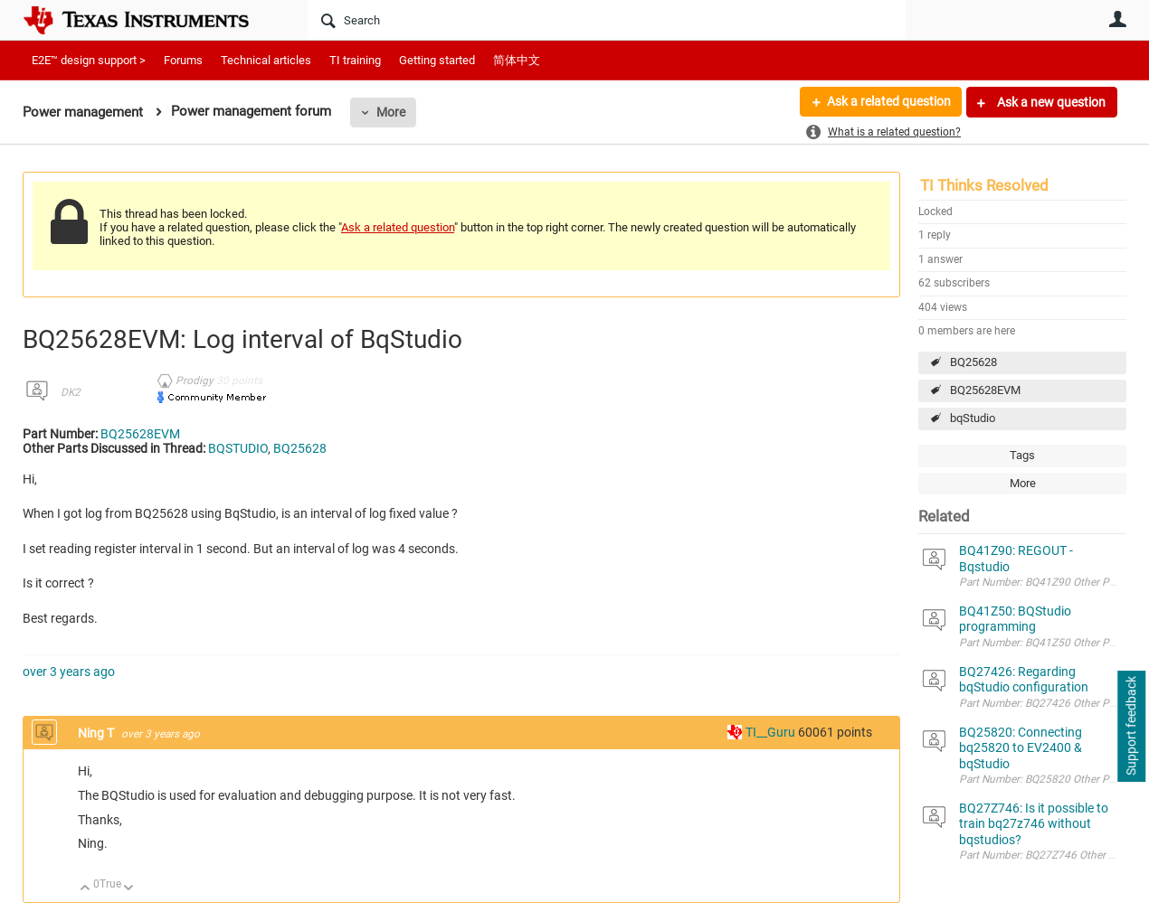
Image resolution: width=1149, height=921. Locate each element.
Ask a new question (1050, 102)
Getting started (437, 60)
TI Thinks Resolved (984, 185)
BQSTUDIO (238, 448)
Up (85, 889)
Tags (1022, 455)
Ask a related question (888, 102)
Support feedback (1131, 726)
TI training (355, 60)
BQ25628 (973, 362)
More (390, 112)
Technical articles (266, 60)
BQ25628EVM (985, 390)
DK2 (71, 392)
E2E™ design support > (89, 60)
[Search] (607, 20)
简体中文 (516, 60)
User (1117, 19)
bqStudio (972, 418)
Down (129, 889)
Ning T (97, 733)
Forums (183, 60)
